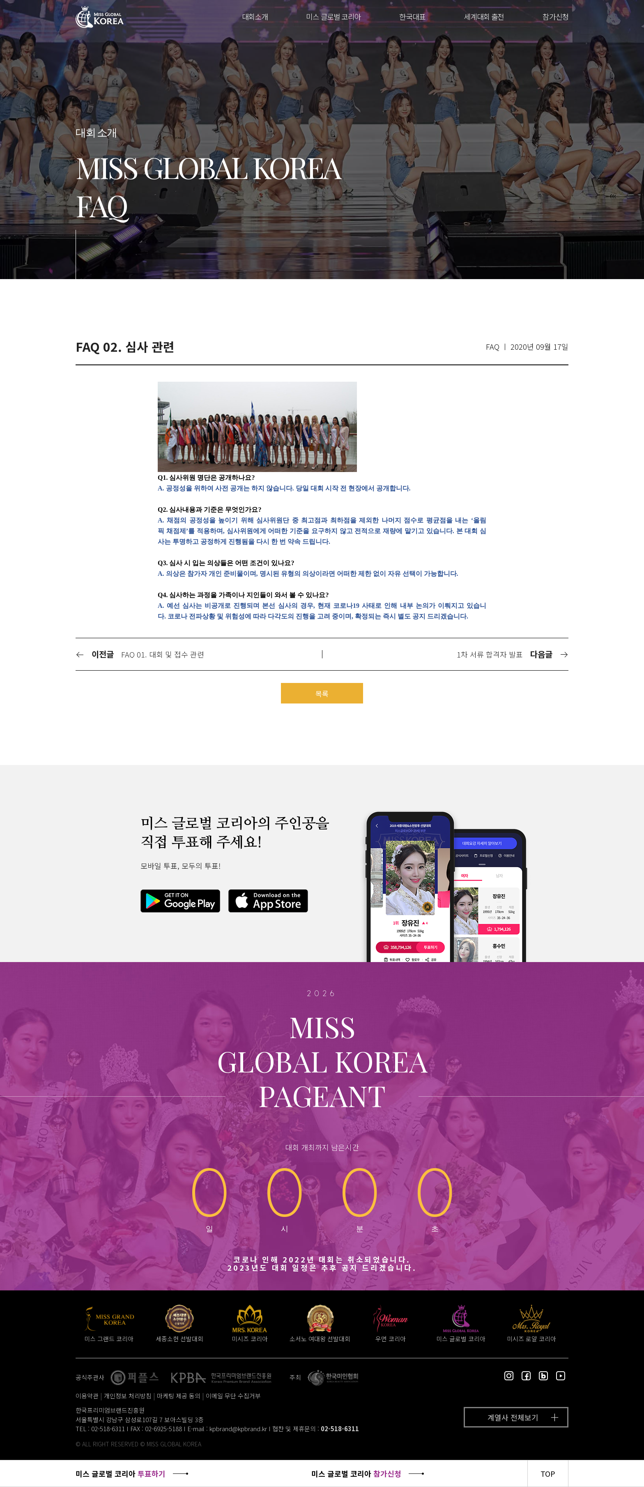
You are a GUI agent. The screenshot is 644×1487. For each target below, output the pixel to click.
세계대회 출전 (484, 16)
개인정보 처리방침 (128, 1395)
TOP (547, 1473)
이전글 (95, 654)
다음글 (549, 654)
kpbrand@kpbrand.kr (238, 1428)
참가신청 (555, 16)
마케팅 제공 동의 (178, 1395)
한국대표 (412, 16)
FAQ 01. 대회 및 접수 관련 (162, 654)
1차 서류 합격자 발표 (490, 654)
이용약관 (87, 1395)
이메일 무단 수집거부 (233, 1395)
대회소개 (255, 16)
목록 (322, 693)
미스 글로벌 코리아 (333, 16)
